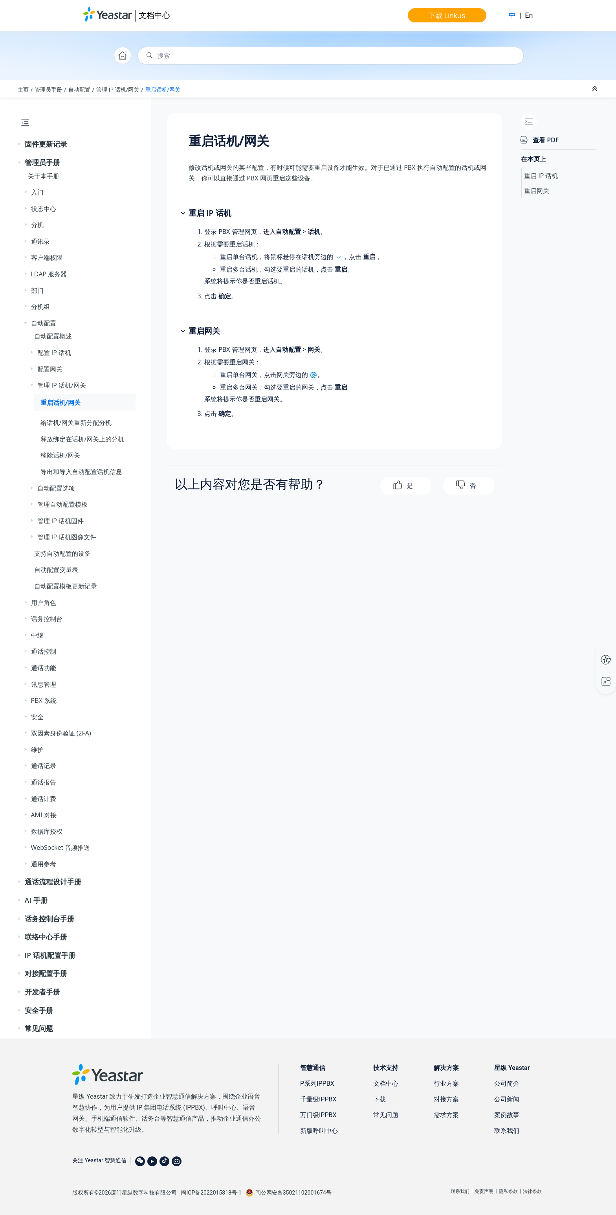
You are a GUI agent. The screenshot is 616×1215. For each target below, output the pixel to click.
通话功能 (43, 668)
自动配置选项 (56, 488)
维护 (37, 749)
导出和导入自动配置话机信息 (81, 471)
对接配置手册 (46, 973)
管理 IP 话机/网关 (117, 89)
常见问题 (39, 1028)
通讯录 (40, 241)
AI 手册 (36, 900)
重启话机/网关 (162, 89)
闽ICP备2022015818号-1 (211, 1192)
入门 (37, 192)
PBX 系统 (44, 700)
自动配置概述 (53, 336)
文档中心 (154, 15)
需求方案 (446, 1115)
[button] (20, 144)
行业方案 (446, 1083)
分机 (37, 225)
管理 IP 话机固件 (60, 521)
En (529, 15)
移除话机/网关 (60, 455)
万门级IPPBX (318, 1115)
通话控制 (43, 651)
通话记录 (43, 765)
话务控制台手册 (49, 918)
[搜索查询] (331, 55)
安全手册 (39, 1010)
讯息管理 (43, 684)
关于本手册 (43, 176)
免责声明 (484, 1191)
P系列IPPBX (317, 1083)
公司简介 (506, 1083)
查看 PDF (546, 140)
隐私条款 (508, 1191)
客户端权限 (46, 257)
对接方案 (446, 1099)
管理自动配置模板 (62, 504)
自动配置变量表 (56, 569)
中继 (37, 635)
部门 (37, 290)
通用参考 (43, 864)
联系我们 (506, 1130)
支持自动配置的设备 (62, 553)
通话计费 (43, 798)
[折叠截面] (595, 89)
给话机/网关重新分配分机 (76, 422)
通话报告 (43, 782)
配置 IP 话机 (54, 352)
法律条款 (532, 1191)
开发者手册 (42, 991)
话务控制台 (46, 618)
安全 (37, 717)
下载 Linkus (447, 15)
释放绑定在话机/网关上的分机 (82, 439)
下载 (379, 1099)
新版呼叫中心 (319, 1130)
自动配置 (79, 89)
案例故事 (506, 1115)
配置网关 (49, 369)
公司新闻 (506, 1099)
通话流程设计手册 (53, 881)
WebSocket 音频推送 (60, 847)
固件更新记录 (46, 144)
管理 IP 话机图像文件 (66, 537)
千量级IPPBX (318, 1099)
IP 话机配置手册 (50, 955)
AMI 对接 (44, 815)
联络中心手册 (46, 936)
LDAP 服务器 (49, 274)
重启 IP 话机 (541, 175)
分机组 (40, 306)
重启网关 (536, 190)
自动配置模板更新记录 (65, 586)
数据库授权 (46, 831)
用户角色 (43, 602)
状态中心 (43, 208)
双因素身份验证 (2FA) (61, 733)
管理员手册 (48, 89)
